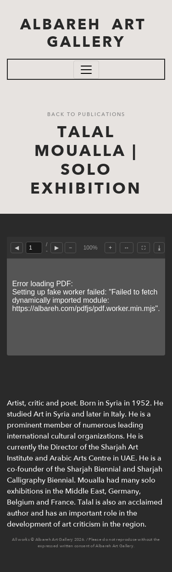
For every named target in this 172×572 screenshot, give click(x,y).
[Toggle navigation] (86, 70)
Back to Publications (86, 114)
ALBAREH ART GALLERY (86, 33)
